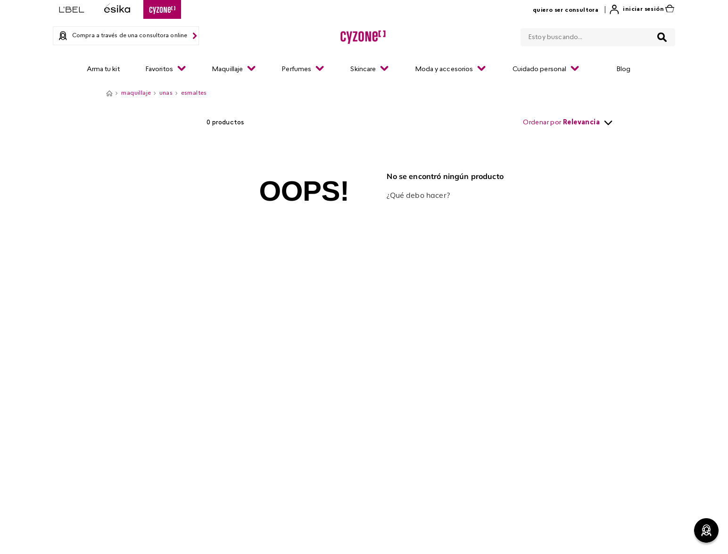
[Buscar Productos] (662, 37)
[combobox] (598, 35)
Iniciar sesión (643, 9)
